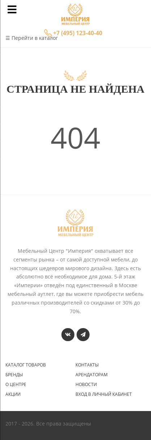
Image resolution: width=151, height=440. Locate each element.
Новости (86, 384)
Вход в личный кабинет (104, 394)
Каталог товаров (25, 365)
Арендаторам (92, 375)
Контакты (87, 365)
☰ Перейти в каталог (31, 37)
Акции (13, 394)
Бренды (14, 375)
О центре (15, 384)
